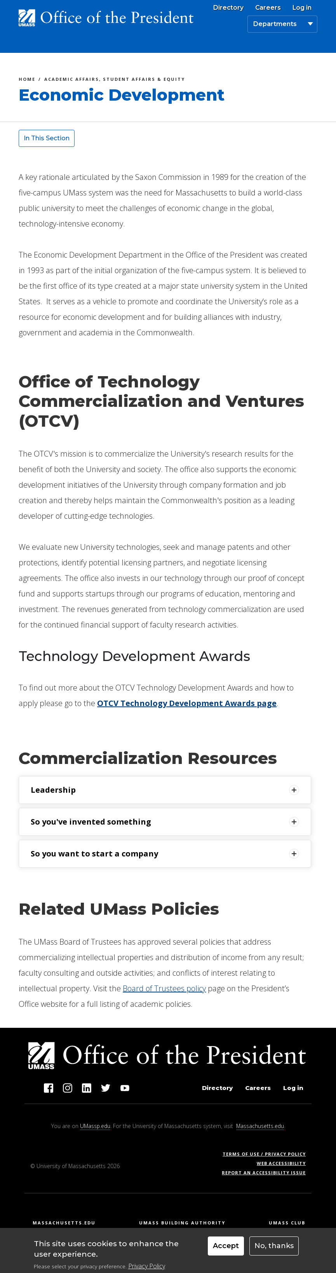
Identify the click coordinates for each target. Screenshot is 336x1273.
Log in (302, 8)
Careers (268, 8)
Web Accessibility (281, 1163)
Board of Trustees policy (164, 988)
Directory (228, 8)
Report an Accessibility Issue (267, 1172)
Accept (226, 1249)
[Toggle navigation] (308, 44)
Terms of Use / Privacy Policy (267, 1153)
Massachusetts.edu (260, 1126)
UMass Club (287, 1223)
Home (27, 80)
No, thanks (274, 1249)
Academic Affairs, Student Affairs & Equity (114, 80)
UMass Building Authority (182, 1223)
